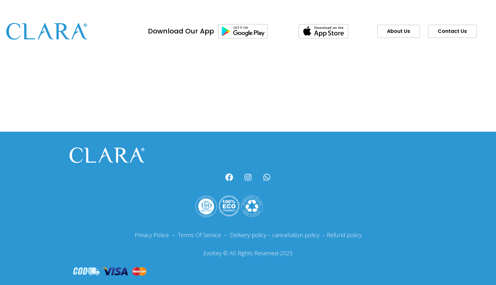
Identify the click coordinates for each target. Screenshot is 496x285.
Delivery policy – (249, 235)
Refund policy (344, 235)
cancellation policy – (299, 235)
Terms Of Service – (203, 235)
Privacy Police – (155, 235)
